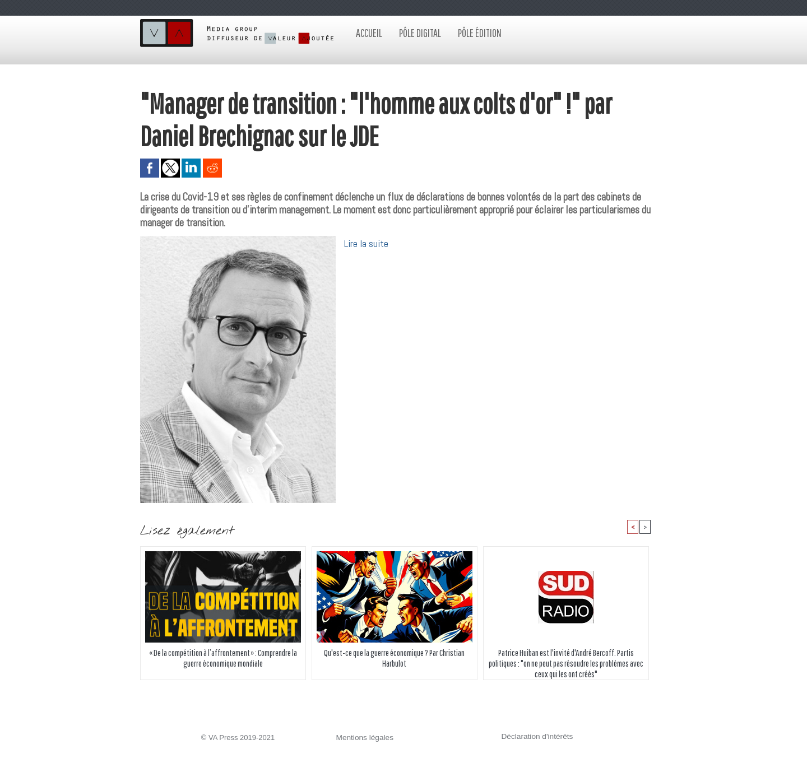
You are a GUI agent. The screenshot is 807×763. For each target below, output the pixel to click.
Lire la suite (366, 243)
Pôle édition (480, 32)
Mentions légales (363, 738)
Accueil (369, 32)
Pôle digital (420, 32)
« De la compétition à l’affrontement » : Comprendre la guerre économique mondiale (223, 658)
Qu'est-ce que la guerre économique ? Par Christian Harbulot (394, 658)
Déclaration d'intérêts (536, 737)
